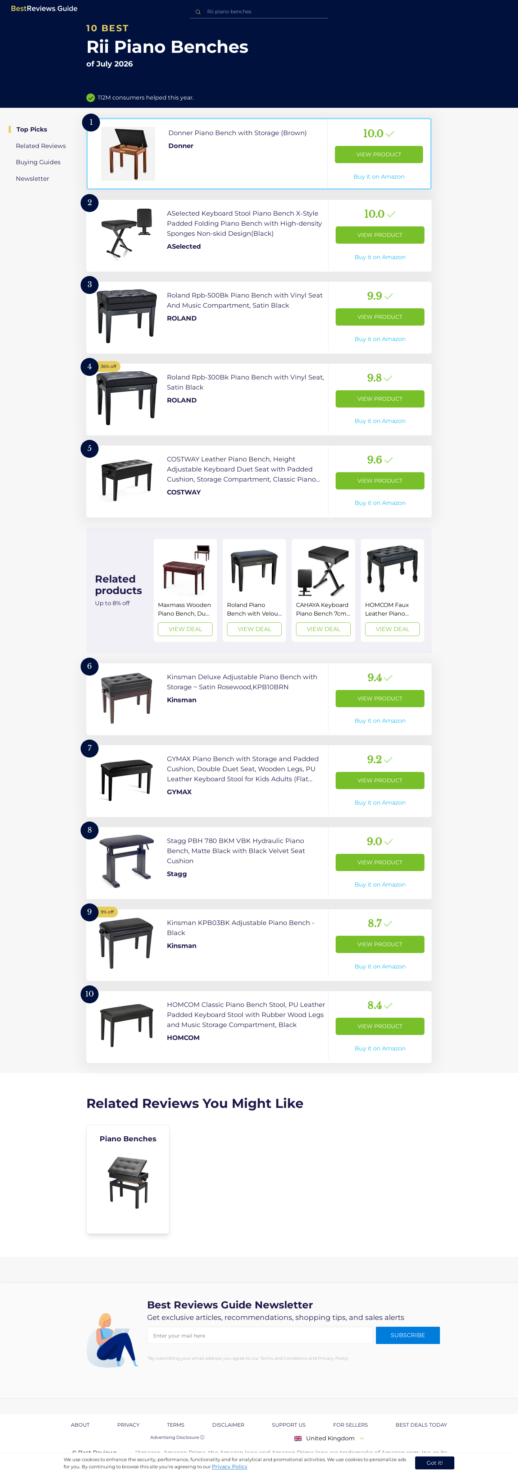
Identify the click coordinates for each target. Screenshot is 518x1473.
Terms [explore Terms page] (176, 1425)
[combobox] (259, 11)
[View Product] (259, 154)
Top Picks (32, 129)
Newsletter (32, 178)
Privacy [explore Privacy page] (128, 1425)
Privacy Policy (229, 1466)
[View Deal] (185, 590)
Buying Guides (38, 162)
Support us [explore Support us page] (289, 1425)
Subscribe (408, 1335)
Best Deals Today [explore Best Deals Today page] (421, 1425)
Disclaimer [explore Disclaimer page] (228, 1425)
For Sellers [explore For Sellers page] (350, 1425)
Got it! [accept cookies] (435, 1462)
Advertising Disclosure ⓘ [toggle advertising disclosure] (177, 1437)
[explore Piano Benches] (127, 1179)
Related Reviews (41, 145)
